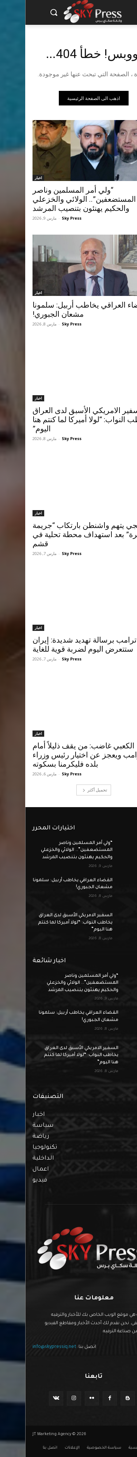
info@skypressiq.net (29, 1347)
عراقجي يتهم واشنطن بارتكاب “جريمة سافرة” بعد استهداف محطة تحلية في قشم (67, 534)
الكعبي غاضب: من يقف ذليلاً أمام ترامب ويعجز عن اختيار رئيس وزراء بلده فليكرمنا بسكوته (62, 754)
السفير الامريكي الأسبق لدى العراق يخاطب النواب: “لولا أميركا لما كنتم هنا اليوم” (66, 419)
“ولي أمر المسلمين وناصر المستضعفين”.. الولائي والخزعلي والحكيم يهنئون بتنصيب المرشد (59, 199)
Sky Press (46, 218)
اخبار (13, 177)
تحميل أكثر (69, 790)
